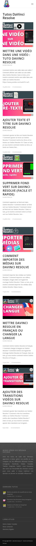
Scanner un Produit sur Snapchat (17, 505)
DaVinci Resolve (7, 65)
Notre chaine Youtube (10, 524)
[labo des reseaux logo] (15, 4)
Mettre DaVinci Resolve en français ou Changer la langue (15, 330)
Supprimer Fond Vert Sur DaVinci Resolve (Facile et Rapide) (17, 188)
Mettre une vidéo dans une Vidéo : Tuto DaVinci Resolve (17, 56)
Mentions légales (8, 529)
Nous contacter (8, 527)
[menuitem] (32, 4)
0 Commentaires (17, 87)
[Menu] (32, 4)
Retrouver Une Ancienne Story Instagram (19, 499)
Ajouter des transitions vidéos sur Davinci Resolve (16, 397)
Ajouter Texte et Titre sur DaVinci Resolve (17, 123)
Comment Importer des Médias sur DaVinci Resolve (16, 261)
